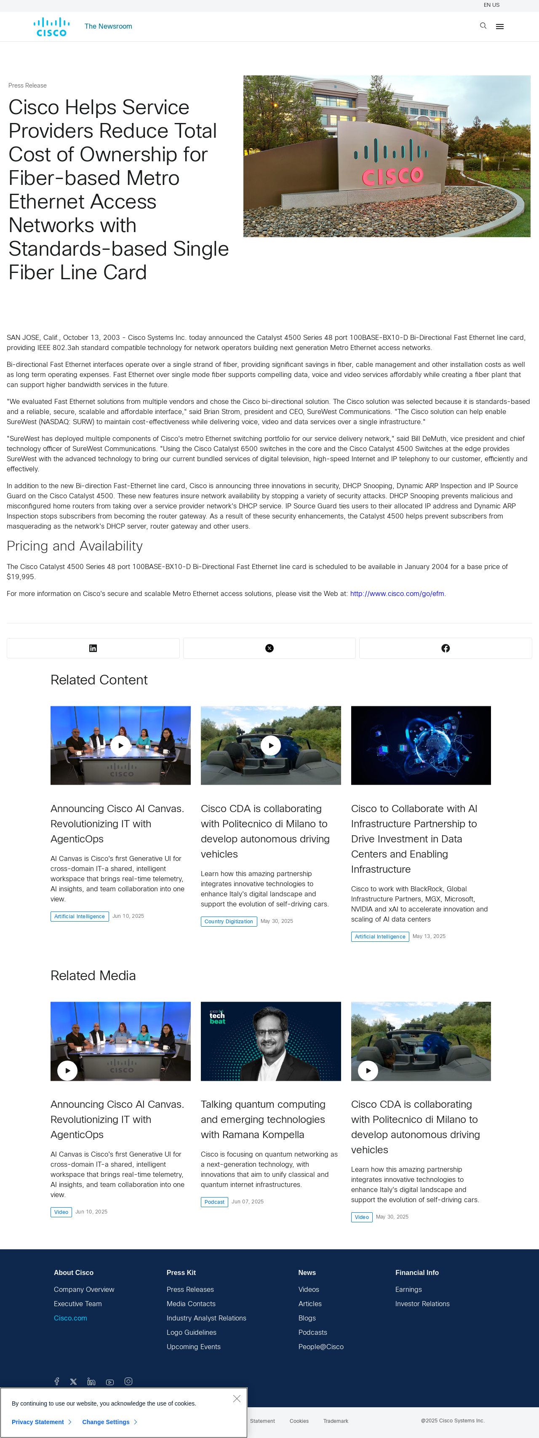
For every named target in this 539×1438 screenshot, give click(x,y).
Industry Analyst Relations (206, 1318)
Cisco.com (70, 1318)
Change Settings (106, 1422)
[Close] (236, 1398)
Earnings (408, 1290)
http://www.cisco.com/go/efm (397, 594)
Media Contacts (191, 1304)
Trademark (335, 1421)
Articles (310, 1304)
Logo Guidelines (191, 1333)
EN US (493, 5)
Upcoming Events (194, 1347)
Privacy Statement (38, 1422)
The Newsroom (108, 27)
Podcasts (313, 1333)
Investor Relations (422, 1304)
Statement (262, 1421)
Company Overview (84, 1290)
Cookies (299, 1421)
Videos (309, 1290)
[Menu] (500, 26)
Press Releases (190, 1290)
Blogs (307, 1318)
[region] (124, 1412)
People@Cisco (321, 1347)
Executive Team (78, 1304)
